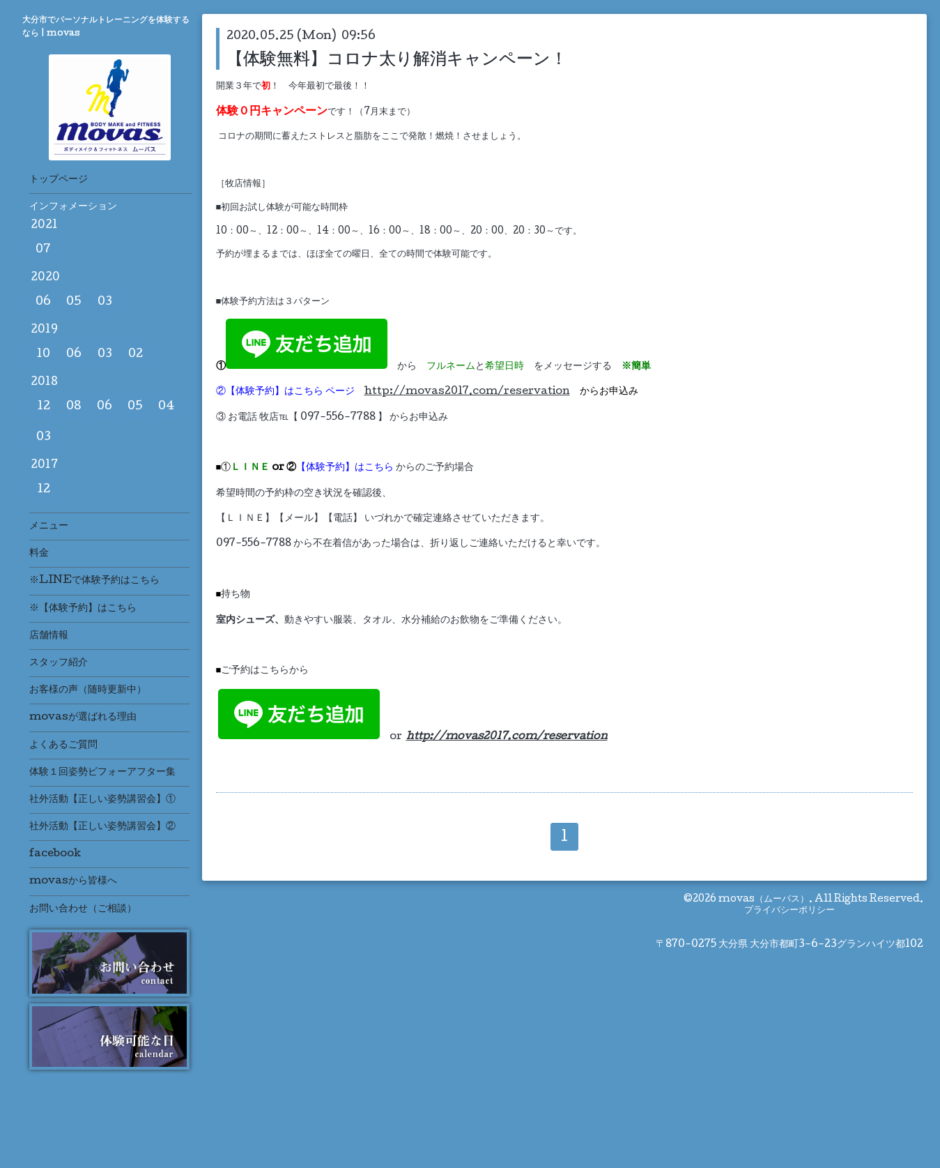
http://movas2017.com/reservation (467, 391)
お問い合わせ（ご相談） (83, 909)
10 (43, 355)
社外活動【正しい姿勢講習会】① (102, 799)
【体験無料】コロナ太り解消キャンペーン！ (396, 59)
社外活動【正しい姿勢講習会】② (102, 827)
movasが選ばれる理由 (83, 717)
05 (74, 302)
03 (105, 302)
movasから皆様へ (73, 881)
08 (74, 407)
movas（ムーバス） (763, 899)
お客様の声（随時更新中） (87, 690)
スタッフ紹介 (58, 663)
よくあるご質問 (63, 745)
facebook (55, 854)
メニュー (48, 526)
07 (43, 250)
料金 (39, 553)
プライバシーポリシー (789, 911)
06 (43, 302)
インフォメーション (73, 207)
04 (166, 407)
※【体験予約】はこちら (83, 608)
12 (43, 407)
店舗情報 (48, 636)
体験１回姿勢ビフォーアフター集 (102, 772)
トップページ (58, 179)
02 (135, 355)
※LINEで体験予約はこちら (94, 580)
